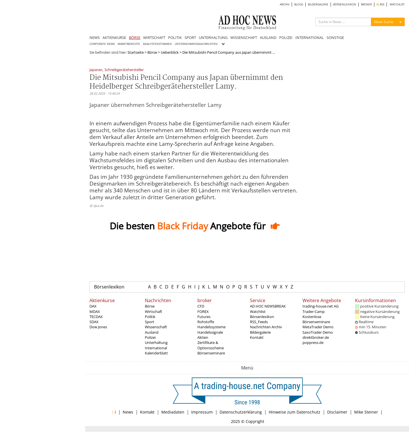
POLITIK (175, 37)
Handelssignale (210, 332)
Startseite (136, 52)
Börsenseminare (211, 353)
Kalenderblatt (156, 353)
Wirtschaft (153, 311)
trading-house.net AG (320, 306)
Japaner (95, 70)
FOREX (203, 311)
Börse (152, 52)
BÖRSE (134, 37)
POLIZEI (286, 37)
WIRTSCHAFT (154, 37)
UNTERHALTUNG (213, 37)
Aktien (202, 337)
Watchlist (258, 311)
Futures (203, 316)
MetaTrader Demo (317, 326)
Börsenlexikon (109, 287)
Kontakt (257, 337)
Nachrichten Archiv (266, 326)
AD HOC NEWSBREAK (268, 306)
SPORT (190, 37)
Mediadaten (172, 412)
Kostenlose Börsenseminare (316, 319)
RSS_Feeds (259, 321)
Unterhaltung (156, 342)
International (156, 347)
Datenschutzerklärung (241, 412)
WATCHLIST (397, 4)
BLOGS (298, 4)
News (128, 412)
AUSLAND (268, 37)
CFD (200, 306)
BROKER (366, 4)
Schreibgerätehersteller (124, 70)
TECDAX (96, 316)
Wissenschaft (156, 326)
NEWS (94, 37)
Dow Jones (98, 326)
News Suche (383, 21)
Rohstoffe (205, 321)
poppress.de (313, 342)
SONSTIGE (335, 37)
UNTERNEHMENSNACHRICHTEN (196, 44)
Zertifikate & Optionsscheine (210, 345)
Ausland (151, 332)
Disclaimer (337, 412)
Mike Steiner (366, 412)
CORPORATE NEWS (102, 44)
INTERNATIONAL (309, 37)
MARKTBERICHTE (129, 44)
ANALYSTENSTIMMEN (157, 44)
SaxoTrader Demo (317, 332)
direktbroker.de (315, 337)
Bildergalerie (260, 332)
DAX (93, 306)
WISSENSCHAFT (243, 37)
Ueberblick (170, 52)
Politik (150, 316)
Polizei (150, 337)
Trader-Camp (313, 311)
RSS (380, 4)
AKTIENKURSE (114, 37)
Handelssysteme (211, 326)
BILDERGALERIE (318, 4)
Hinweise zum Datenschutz (294, 412)
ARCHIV (284, 4)
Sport (149, 321)
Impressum (202, 412)
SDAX (94, 321)
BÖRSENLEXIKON (344, 4)
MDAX (94, 311)
